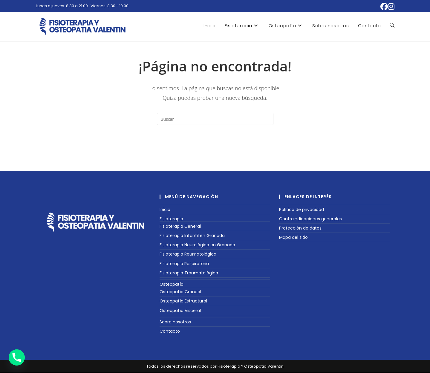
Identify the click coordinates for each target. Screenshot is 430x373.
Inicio (165, 210)
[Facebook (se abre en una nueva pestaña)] (384, 6)
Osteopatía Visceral (180, 311)
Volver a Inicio (214, 149)
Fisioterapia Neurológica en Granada (197, 245)
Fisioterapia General (180, 227)
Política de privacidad (301, 210)
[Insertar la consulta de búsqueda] (215, 119)
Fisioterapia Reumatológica (188, 254)
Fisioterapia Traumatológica (189, 273)
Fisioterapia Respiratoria (184, 264)
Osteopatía (171, 285)
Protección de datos (300, 228)
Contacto (170, 331)
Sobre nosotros (175, 322)
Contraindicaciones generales (310, 219)
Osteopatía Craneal (180, 292)
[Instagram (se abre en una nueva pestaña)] (391, 6)
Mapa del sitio (293, 238)
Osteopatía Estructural (183, 301)
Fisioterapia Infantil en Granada (192, 236)
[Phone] (17, 357)
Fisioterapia (171, 219)
